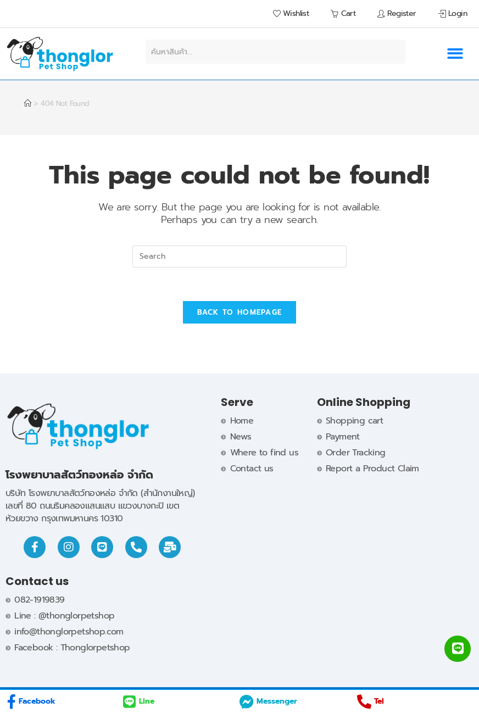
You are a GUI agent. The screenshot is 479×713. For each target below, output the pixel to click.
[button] (454, 54)
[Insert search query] (239, 257)
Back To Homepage (239, 312)
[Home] (27, 103)
